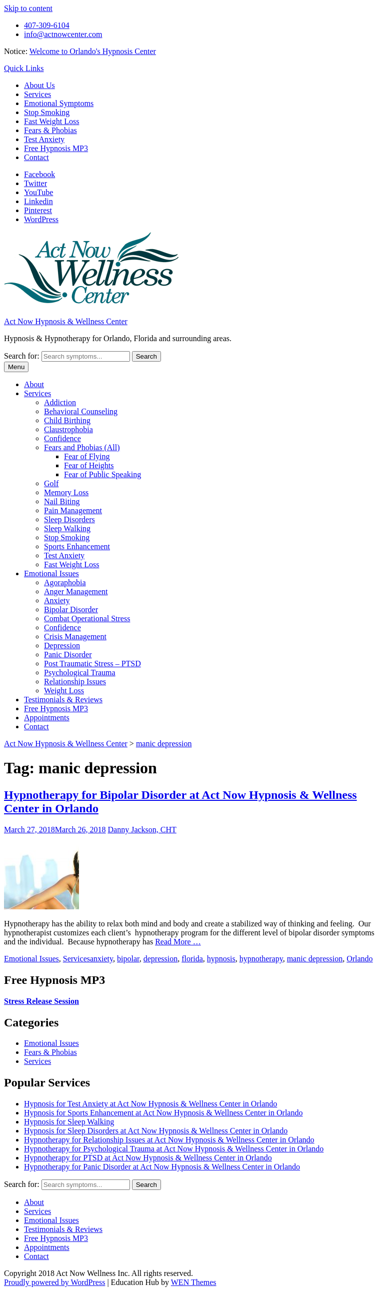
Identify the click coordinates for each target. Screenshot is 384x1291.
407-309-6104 (47, 25)
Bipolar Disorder (71, 609)
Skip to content (28, 8)
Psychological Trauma (80, 672)
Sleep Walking (67, 528)
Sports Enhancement (77, 546)
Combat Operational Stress (87, 618)
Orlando (359, 958)
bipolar (128, 958)
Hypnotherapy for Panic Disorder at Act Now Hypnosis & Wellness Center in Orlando (162, 1166)
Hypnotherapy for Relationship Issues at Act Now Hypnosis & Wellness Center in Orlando (169, 1139)
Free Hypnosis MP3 (56, 148)
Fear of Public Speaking (102, 474)
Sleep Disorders (69, 519)
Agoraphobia (65, 582)
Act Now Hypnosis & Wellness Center (66, 321)
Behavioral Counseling (81, 411)
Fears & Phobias (50, 130)
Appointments (47, 717)
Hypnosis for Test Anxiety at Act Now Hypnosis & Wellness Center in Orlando (150, 1103)
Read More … (178, 941)
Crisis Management (75, 636)
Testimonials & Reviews (63, 699)
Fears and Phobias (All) (82, 447)
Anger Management (76, 591)
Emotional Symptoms (59, 103)
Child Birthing (67, 420)
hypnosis (221, 958)
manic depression (315, 958)
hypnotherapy (261, 958)
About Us (39, 85)
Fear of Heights (89, 465)
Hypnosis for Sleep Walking (69, 1121)
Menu (16, 367)
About (34, 384)
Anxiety (57, 600)
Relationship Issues (75, 681)
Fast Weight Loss (51, 121)
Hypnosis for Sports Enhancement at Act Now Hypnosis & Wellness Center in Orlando (163, 1112)
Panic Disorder (68, 654)
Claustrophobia (68, 429)
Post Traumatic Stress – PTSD (92, 663)
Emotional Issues (51, 573)
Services (37, 94)
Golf (51, 483)
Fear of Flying (87, 456)
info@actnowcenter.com (63, 34)
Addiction (60, 402)
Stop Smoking (47, 112)
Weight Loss (64, 690)
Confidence (62, 438)
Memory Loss (66, 492)
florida (192, 958)
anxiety (101, 958)
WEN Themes (193, 1282)
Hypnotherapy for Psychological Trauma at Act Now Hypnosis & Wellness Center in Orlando (174, 1148)
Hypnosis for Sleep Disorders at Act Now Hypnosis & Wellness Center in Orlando (156, 1130)
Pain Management (73, 510)
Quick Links (24, 68)
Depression (62, 645)
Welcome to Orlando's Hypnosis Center (93, 51)
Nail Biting (62, 501)
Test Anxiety (44, 139)
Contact (36, 157)
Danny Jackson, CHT (142, 829)
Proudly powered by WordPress (54, 1282)
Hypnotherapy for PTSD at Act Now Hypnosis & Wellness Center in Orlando (148, 1157)
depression (161, 958)
